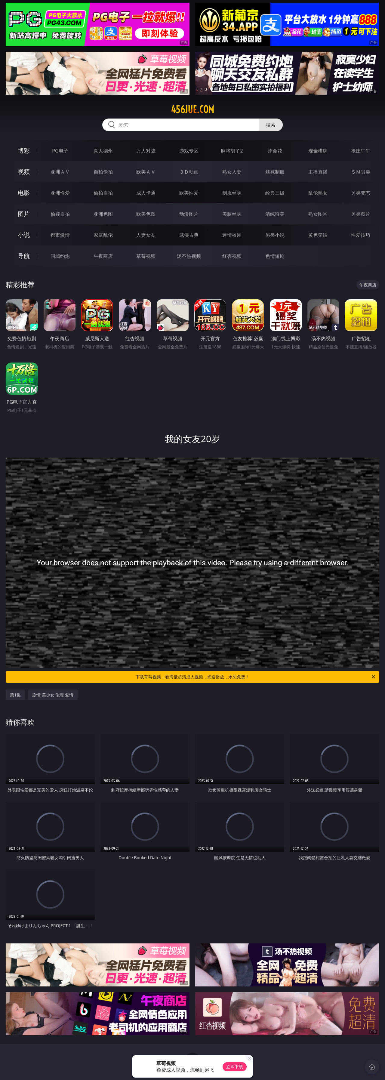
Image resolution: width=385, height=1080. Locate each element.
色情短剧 (275, 256)
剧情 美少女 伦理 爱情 (52, 695)
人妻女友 (146, 235)
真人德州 (103, 150)
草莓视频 (146, 256)
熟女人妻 (232, 171)
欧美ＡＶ (146, 171)
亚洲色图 (103, 214)
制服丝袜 (232, 193)
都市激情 (60, 235)
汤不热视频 (189, 256)
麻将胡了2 (232, 150)
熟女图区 (318, 214)
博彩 (24, 151)
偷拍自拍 (103, 193)
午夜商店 (103, 256)
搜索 (271, 125)
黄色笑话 (318, 235)
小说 (24, 235)
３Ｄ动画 (189, 171)
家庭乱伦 (103, 235)
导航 (24, 256)
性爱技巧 (360, 235)
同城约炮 (60, 256)
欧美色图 (146, 214)
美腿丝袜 (232, 214)
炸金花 (275, 150)
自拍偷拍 (103, 171)
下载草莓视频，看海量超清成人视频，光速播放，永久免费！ (256, 676)
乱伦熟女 (318, 193)
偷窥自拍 (60, 214)
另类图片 (360, 214)
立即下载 (234, 1066)
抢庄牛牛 (360, 150)
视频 (24, 172)
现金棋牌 (318, 150)
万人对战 (146, 150)
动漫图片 (189, 214)
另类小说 (275, 235)
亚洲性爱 (60, 193)
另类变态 (360, 193)
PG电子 (60, 150)
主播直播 (318, 171)
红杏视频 (232, 256)
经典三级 (275, 193)
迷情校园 (232, 235)
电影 (24, 193)
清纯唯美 (275, 214)
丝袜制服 (275, 171)
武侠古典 (189, 235)
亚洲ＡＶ (60, 171)
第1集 (15, 695)
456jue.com (192, 109)
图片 (24, 214)
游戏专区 (189, 150)
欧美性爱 (189, 193)
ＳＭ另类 (360, 171)
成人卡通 (146, 193)
